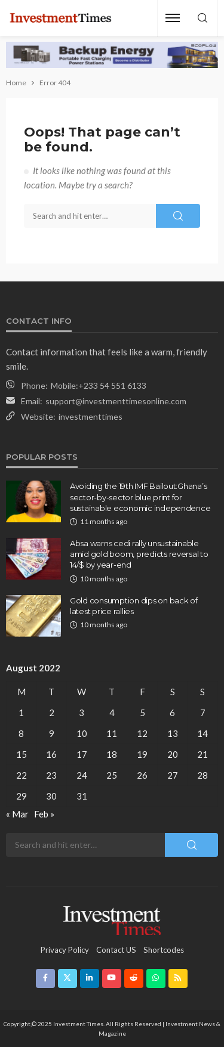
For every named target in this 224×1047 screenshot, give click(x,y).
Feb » (44, 814)
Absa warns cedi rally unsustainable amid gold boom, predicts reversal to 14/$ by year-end (139, 553)
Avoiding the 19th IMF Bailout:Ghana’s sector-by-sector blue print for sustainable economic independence (140, 496)
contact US (116, 950)
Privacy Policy (65, 950)
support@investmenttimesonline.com (115, 401)
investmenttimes (90, 416)
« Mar (17, 814)
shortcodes (163, 950)
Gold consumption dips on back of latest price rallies (134, 606)
